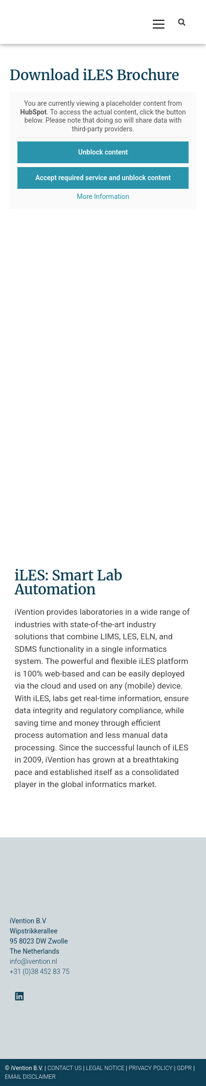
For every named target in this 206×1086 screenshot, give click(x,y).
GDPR (184, 1068)
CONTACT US (65, 1068)
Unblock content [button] (103, 152)
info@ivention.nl (33, 961)
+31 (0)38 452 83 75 (40, 971)
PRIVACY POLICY (151, 1068)
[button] (181, 21)
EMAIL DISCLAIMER (30, 1076)
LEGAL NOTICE (105, 1068)
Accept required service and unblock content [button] (103, 178)
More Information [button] (103, 196)
